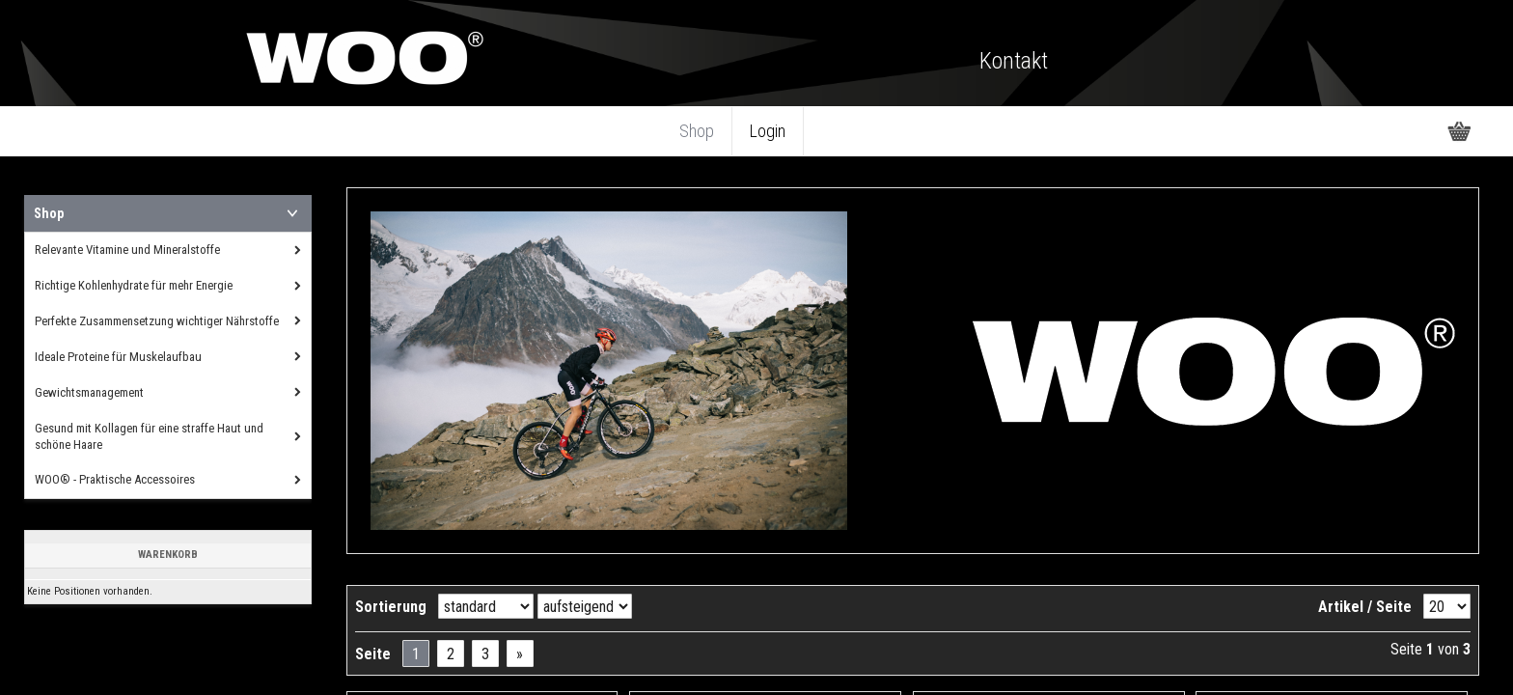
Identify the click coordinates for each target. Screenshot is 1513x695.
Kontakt (1013, 60)
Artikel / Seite (1365, 607)
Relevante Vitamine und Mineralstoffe (127, 249)
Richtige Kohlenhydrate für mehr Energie (134, 285)
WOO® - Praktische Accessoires (115, 479)
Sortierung (390, 607)
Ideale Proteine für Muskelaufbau (118, 356)
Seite (373, 654)
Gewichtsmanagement (89, 392)
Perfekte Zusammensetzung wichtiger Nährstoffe (157, 321)
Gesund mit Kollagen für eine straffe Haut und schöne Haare (149, 436)
